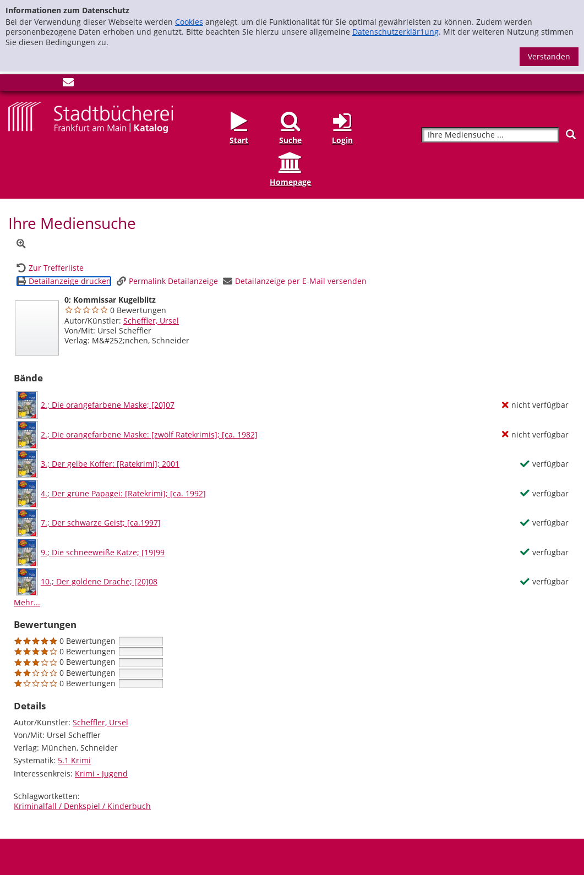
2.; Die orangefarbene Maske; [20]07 (107, 405)
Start (239, 140)
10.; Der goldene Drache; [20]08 (99, 582)
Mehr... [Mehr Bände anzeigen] (27, 602)
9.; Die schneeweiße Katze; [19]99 (103, 552)
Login (342, 140)
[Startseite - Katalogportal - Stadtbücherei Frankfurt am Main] (90, 116)
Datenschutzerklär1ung (395, 31)
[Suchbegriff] (490, 135)
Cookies (189, 22)
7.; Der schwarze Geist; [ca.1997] (101, 523)
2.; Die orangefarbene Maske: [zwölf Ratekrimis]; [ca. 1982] (149, 435)
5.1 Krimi (74, 760)
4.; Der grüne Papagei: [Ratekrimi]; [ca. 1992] (123, 494)
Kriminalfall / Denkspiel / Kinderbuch (82, 806)
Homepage (290, 182)
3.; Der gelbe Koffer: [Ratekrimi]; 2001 (110, 464)
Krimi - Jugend (101, 773)
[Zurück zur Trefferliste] (50, 268)
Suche (290, 140)
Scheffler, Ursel (151, 320)
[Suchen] (571, 134)
